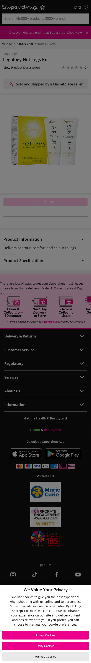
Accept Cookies (45, 635)
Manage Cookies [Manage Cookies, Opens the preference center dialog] (45, 656)
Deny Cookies (45, 646)
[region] (45, 624)
